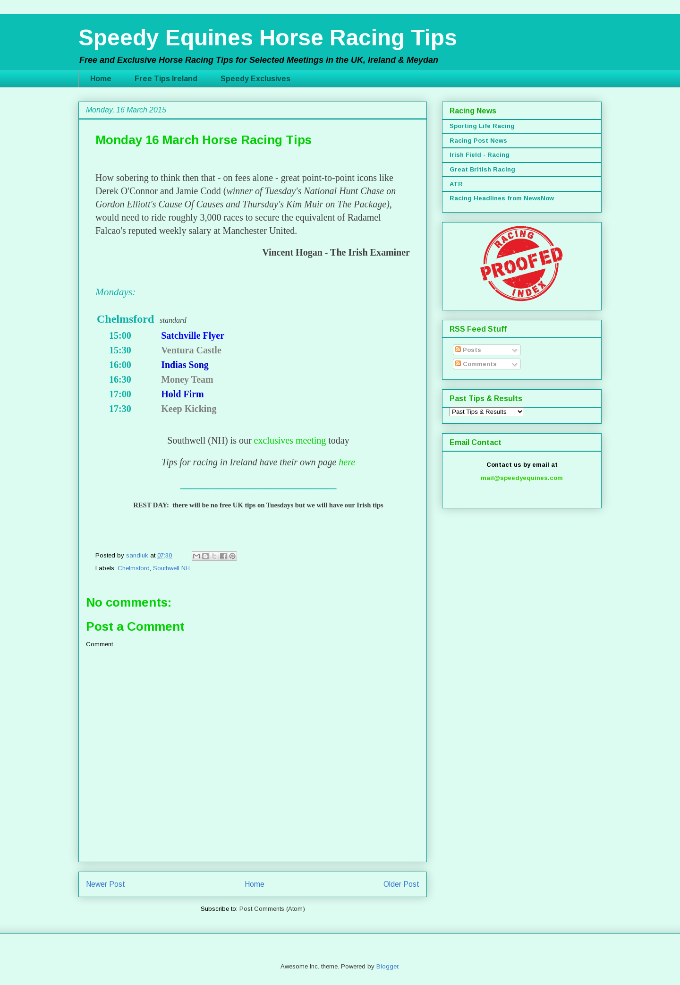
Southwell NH (171, 568)
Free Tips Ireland (166, 79)
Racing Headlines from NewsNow (502, 198)
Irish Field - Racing (480, 154)
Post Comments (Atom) (272, 908)
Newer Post (105, 884)
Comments (476, 364)
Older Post (401, 884)
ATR (456, 184)
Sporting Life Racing (482, 125)
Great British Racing (482, 169)
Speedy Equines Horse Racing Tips (267, 37)
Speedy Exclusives (255, 79)
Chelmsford (134, 568)
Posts (468, 349)
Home (100, 79)
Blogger (387, 966)
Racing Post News (478, 140)
